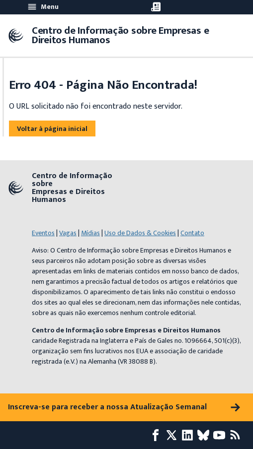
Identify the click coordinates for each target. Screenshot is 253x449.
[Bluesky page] (205, 435)
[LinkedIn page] (189, 435)
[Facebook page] (158, 435)
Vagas (68, 233)
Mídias (90, 233)
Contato (192, 233)
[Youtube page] (221, 435)
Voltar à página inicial (52, 128)
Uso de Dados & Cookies (140, 233)
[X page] (173, 435)
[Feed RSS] (237, 435)
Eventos (43, 233)
